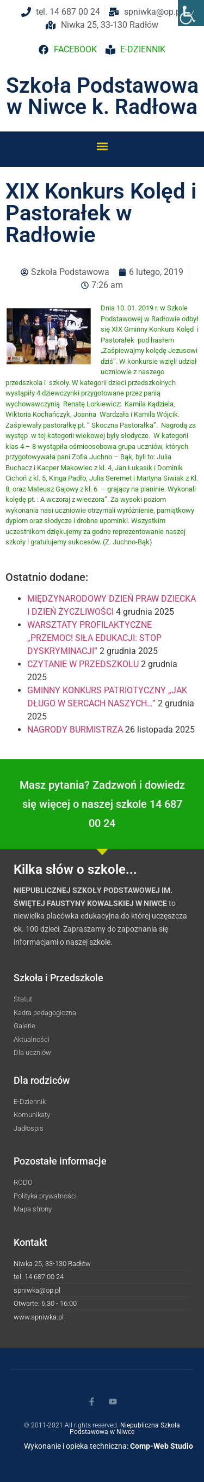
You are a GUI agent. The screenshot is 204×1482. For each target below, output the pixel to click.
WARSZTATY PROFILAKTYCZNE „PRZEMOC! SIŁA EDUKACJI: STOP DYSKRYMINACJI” (94, 638)
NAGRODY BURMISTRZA (75, 729)
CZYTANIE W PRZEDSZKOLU (83, 664)
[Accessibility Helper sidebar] (191, 13)
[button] (102, 146)
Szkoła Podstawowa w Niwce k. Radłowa (102, 96)
